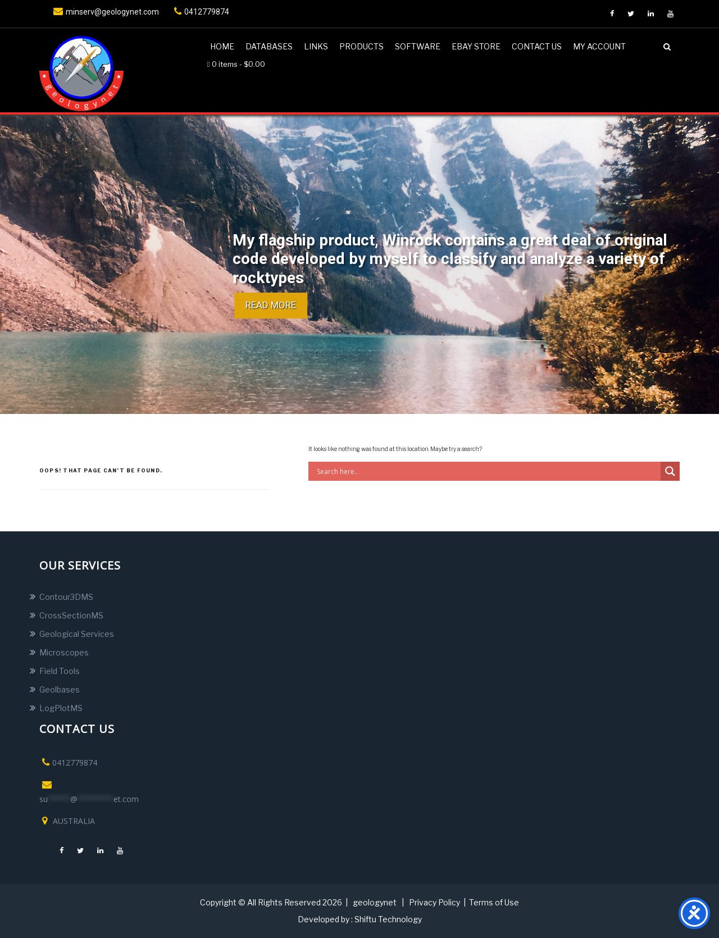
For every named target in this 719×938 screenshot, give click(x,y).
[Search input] (487, 471)
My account (599, 46)
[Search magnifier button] (670, 471)
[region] (359, 264)
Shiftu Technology (388, 919)
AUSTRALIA (67, 821)
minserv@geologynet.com (105, 11)
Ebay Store (476, 46)
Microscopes (64, 652)
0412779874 (200, 11)
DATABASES (269, 46)
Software (417, 46)
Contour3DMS (66, 597)
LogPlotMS (61, 708)
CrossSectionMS (71, 615)
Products (361, 46)
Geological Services (76, 634)
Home (222, 46)
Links (316, 46)
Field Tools (59, 671)
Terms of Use (494, 902)
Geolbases (59, 689)
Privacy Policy (434, 902)
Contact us (537, 46)
